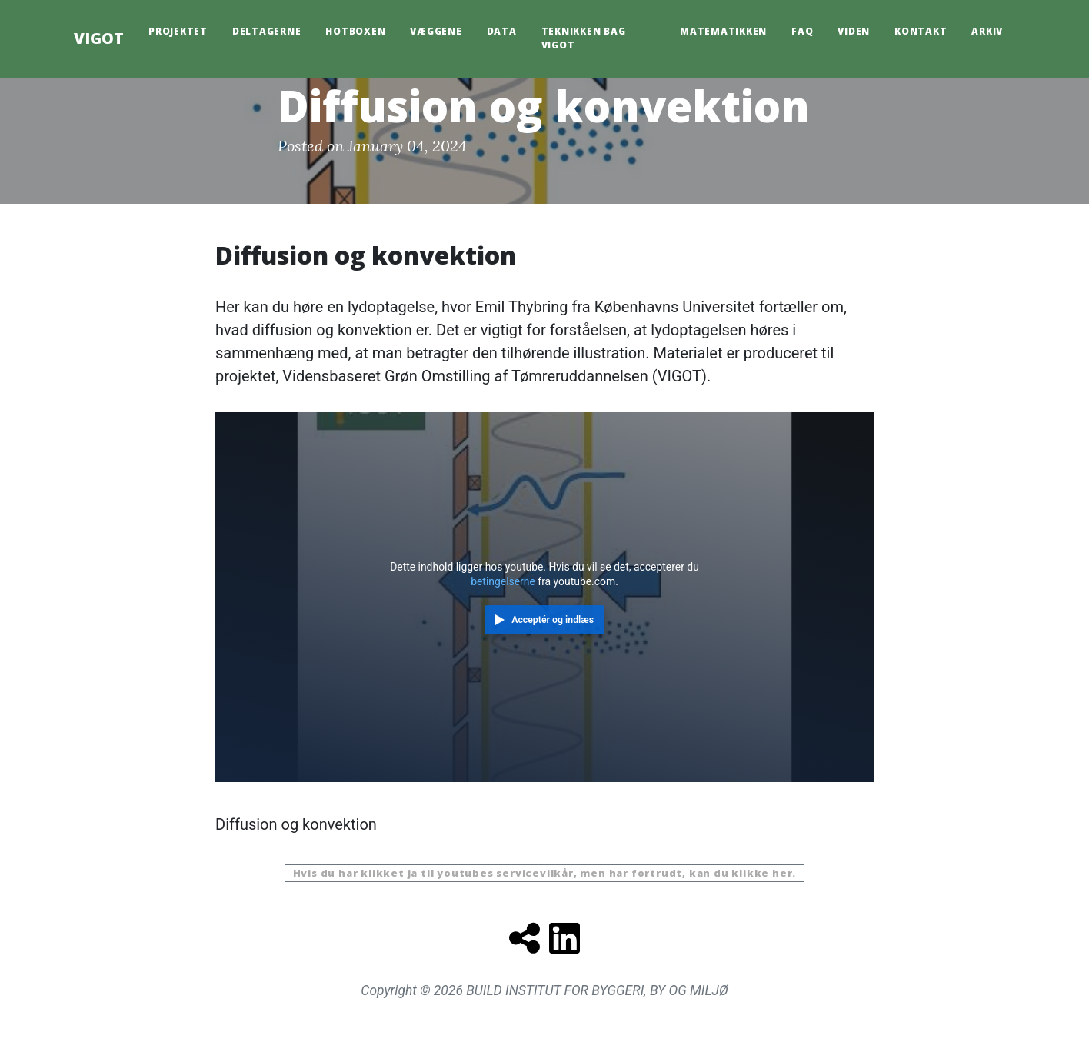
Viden (854, 31)
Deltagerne (266, 31)
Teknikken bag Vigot (583, 38)
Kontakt (920, 31)
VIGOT (99, 38)
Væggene (435, 31)
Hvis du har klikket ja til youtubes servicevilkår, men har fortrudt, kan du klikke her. (545, 873)
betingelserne (503, 581)
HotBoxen (355, 31)
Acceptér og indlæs (552, 619)
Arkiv (987, 31)
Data (502, 31)
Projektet (178, 31)
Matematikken (723, 31)
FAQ (802, 31)
